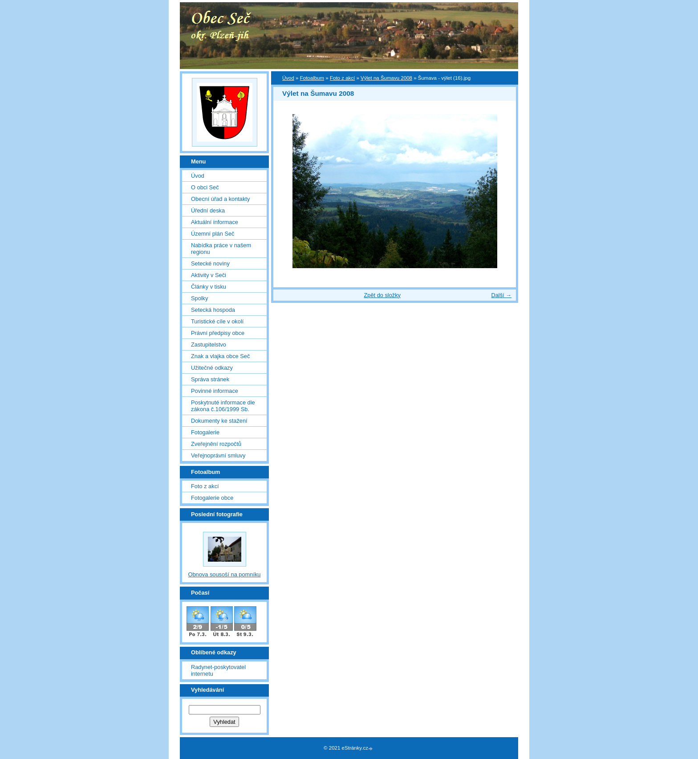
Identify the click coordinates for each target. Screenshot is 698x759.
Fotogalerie (205, 432)
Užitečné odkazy (212, 367)
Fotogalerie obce (212, 497)
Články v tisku (208, 286)
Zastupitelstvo (208, 344)
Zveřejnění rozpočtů (216, 444)
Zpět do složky (382, 295)
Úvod (288, 78)
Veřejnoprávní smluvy (218, 455)
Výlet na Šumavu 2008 (386, 78)
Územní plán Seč (212, 233)
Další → (501, 295)
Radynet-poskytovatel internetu (218, 670)
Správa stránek (210, 379)
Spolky (199, 298)
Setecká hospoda (213, 309)
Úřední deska (208, 210)
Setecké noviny (210, 263)
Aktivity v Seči (208, 275)
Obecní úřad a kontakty (220, 199)
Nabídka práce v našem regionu (221, 248)
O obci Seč (205, 187)
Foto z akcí (342, 78)
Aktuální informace (214, 222)
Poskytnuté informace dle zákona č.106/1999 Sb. (223, 405)
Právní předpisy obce (217, 333)
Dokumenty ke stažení (219, 420)
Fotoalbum (312, 78)
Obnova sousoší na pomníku (224, 574)
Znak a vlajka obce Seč (220, 356)
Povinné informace (214, 391)
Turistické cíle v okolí (217, 321)
